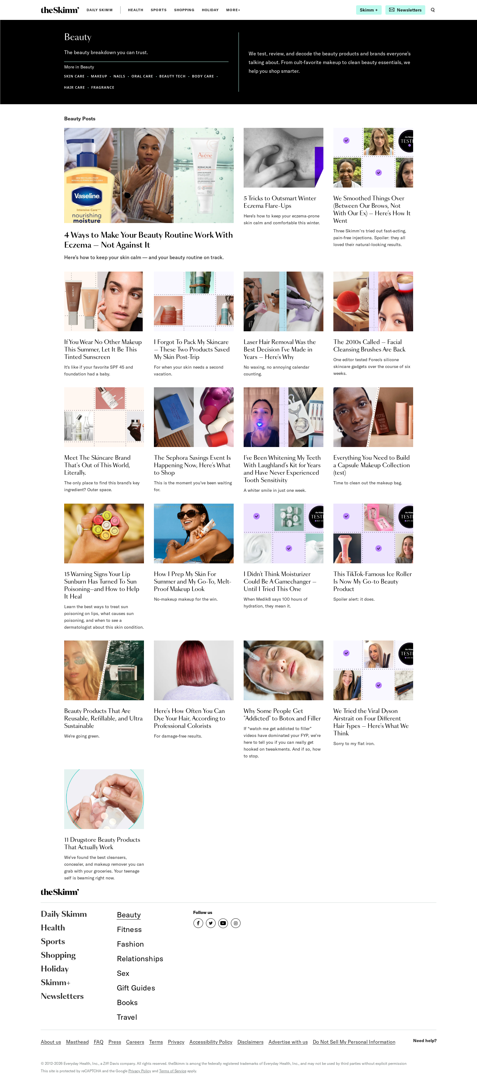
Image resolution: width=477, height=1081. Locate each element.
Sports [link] (159, 10)
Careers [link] (135, 1042)
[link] (60, 10)
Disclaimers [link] (250, 1042)
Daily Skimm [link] (100, 10)
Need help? (424, 1040)
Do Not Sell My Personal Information (354, 1042)
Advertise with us (288, 1042)
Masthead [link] (77, 1042)
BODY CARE (203, 76)
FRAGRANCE (102, 87)
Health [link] (136, 10)
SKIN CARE (74, 76)
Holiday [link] (210, 10)
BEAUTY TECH (173, 76)
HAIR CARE (74, 87)
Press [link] (114, 1042)
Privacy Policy (139, 1071)
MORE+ (233, 10)
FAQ (98, 1042)
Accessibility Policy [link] (210, 1042)
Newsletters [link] (62, 996)
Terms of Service (172, 1071)
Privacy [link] (176, 1042)
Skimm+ (55, 983)
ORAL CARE (142, 76)
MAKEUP (99, 76)
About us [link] (51, 1042)
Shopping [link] (184, 10)
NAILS (119, 76)
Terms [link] (156, 1042)
